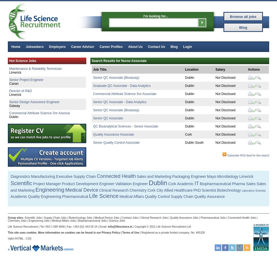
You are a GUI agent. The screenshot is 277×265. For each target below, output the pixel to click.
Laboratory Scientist (253, 190)
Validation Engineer (131, 184)
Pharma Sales (244, 184)
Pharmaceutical (75, 196)
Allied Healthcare (178, 190)
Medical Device (81, 190)
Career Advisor (82, 47)
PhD (197, 190)
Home (15, 47)
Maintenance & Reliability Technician (35, 69)
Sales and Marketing (154, 176)
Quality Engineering (44, 196)
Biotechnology (229, 190)
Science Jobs (117, 220)
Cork (172, 184)
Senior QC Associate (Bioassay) (116, 78)
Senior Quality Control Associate (116, 143)
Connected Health (116, 176)
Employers (57, 47)
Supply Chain (84, 176)
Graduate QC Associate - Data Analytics (122, 86)
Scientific (21, 183)
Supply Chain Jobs (55, 217)
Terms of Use (130, 232)
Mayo (211, 176)
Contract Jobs (129, 217)
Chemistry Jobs (17, 220)
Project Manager (47, 184)
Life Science (103, 196)
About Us (135, 47)
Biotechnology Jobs (80, 217)
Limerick (246, 176)
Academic (185, 184)
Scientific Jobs (33, 217)
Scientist (209, 190)
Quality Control (157, 196)
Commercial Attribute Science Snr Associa (39, 113)
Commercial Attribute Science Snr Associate (124, 94)
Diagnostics (20, 176)
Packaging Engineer (189, 176)
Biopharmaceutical (215, 184)
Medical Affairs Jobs (64, 220)
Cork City (155, 190)
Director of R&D (20, 91)
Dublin (158, 183)
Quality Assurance (209, 196)
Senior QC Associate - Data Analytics (119, 102)
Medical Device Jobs (106, 217)
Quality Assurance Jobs (184, 217)
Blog (174, 47)
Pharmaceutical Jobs (213, 217)
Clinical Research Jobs (154, 217)
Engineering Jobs (39, 220)
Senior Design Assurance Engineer (34, 102)
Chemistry (138, 190)
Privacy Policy (111, 232)
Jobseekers (35, 47)
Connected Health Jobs (242, 217)
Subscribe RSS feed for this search (245, 155)
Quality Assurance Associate (113, 134)
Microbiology (228, 176)
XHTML (19, 238)
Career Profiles (111, 47)
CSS (29, 238)
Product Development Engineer (88, 184)
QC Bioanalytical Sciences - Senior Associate (125, 126)
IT (196, 183)
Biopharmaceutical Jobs (92, 220)
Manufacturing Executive (51, 176)
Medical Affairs (132, 196)
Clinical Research (114, 190)
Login (187, 47)
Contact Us (156, 47)
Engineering (49, 190)
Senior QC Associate (108, 118)
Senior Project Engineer (26, 80)
